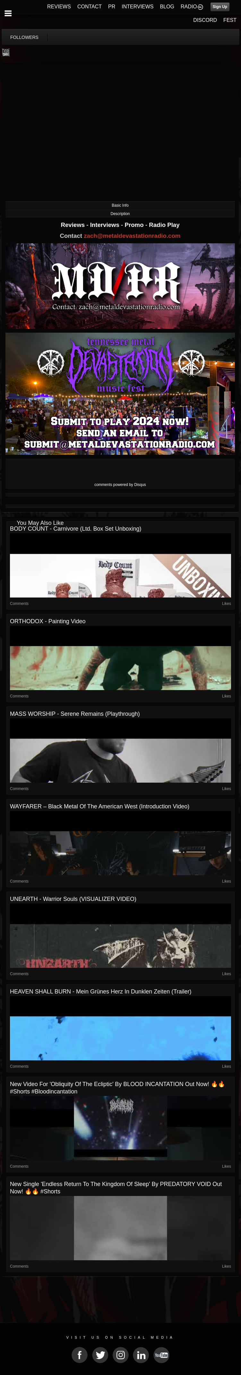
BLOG (167, 6)
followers (24, 37)
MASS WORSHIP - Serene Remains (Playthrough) (75, 714)
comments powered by (120, 484)
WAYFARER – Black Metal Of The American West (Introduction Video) (99, 806)
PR (111, 6)
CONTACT (89, 6)
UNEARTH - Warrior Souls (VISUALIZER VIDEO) (73, 899)
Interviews (105, 224)
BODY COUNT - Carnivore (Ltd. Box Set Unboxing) (75, 529)
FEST (230, 20)
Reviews (73, 224)
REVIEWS (59, 6)
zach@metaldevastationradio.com (132, 235)
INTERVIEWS (137, 6)
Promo (135, 224)
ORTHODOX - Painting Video (47, 621)
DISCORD (205, 20)
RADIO (189, 6)
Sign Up (220, 6)
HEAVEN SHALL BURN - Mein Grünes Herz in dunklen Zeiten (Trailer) (101, 991)
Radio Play (164, 224)
